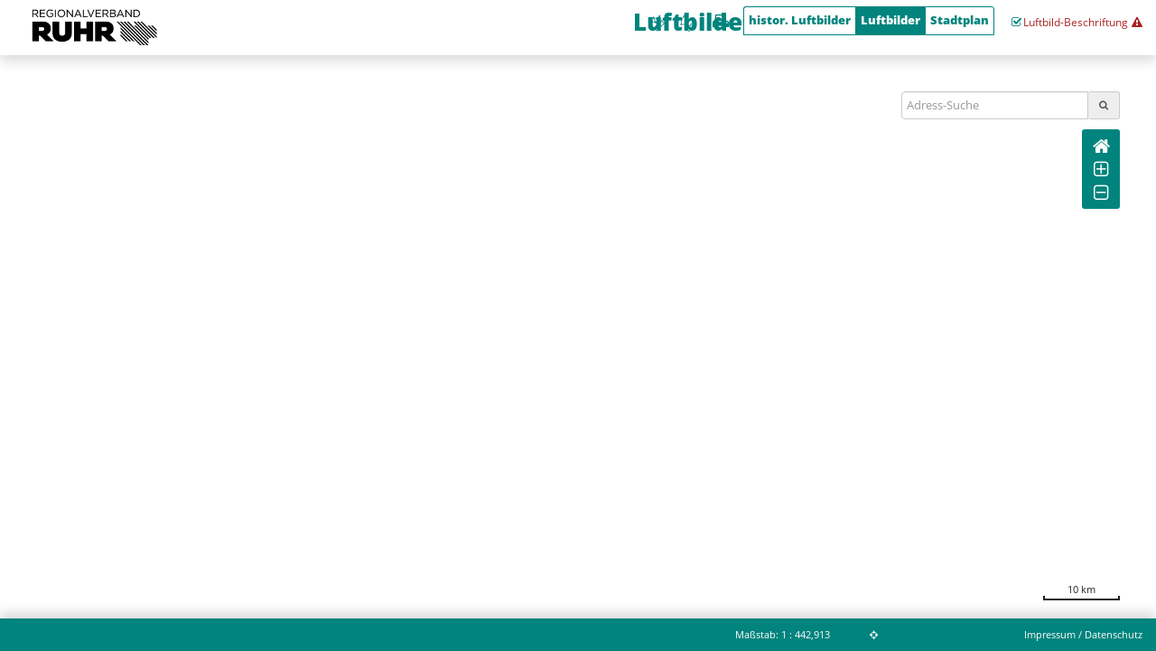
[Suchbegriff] (994, 105)
